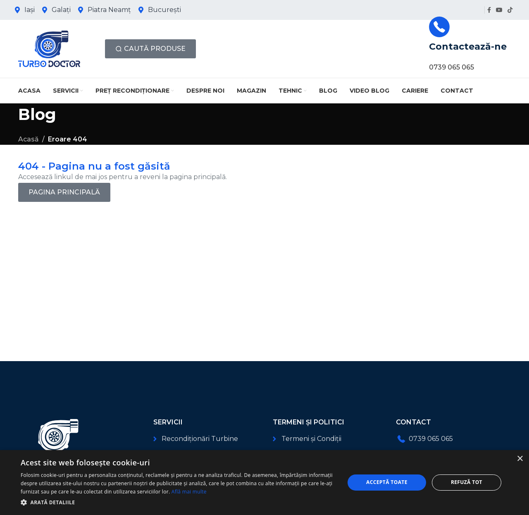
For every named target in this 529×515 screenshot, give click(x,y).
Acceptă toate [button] (386, 482)
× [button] (520, 459)
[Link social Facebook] (489, 10)
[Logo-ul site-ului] (49, 48)
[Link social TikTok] (510, 10)
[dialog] (264, 482)
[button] (178, 502)
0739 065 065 (451, 67)
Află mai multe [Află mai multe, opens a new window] (189, 491)
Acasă (28, 139)
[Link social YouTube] (499, 10)
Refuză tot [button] (466, 482)
